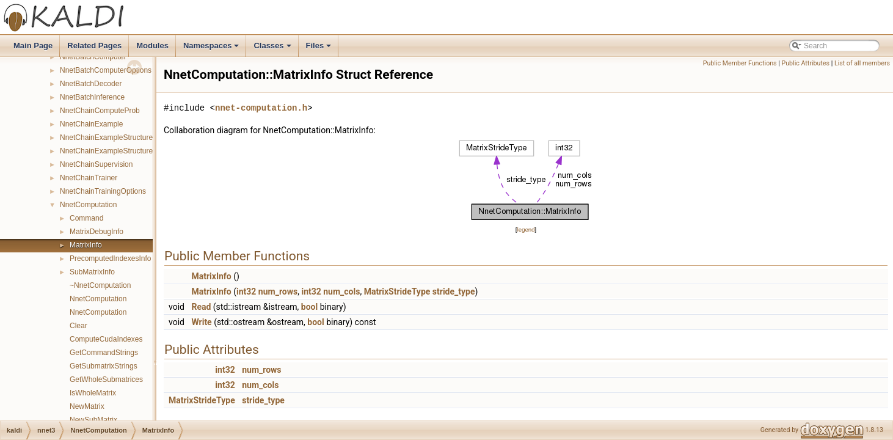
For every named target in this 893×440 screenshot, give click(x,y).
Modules (152, 45)
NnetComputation (88, 204)
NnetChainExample (91, 124)
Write (201, 322)
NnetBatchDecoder (91, 83)
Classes (273, 49)
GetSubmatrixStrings (103, 366)
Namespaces (212, 49)
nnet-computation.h (261, 108)
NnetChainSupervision (96, 164)
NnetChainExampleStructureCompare (121, 137)
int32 (246, 291)
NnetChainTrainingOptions (103, 191)
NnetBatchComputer (93, 57)
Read (201, 307)
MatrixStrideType (397, 291)
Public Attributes (805, 63)
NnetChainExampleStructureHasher (118, 151)
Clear (78, 325)
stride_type (453, 291)
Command (86, 218)
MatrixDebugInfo (96, 231)
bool (309, 307)
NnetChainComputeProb (100, 110)
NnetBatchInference (92, 97)
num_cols (341, 291)
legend (525, 229)
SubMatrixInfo (92, 272)
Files (320, 49)
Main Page (33, 45)
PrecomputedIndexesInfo (110, 258)
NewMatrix (87, 406)
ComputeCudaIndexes (106, 339)
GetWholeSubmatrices (106, 379)
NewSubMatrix (93, 420)
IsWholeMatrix (93, 393)
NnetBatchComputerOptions (105, 70)
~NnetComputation (100, 285)
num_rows (277, 291)
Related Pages (94, 45)
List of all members (862, 63)
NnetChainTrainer (88, 178)
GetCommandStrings (104, 352)
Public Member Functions (740, 63)
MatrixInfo (86, 245)
